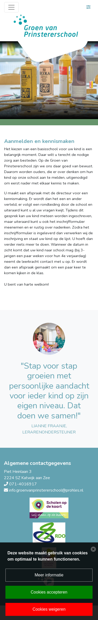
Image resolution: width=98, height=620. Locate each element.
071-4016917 (23, 484)
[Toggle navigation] (11, 7)
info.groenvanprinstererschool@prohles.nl (46, 490)
